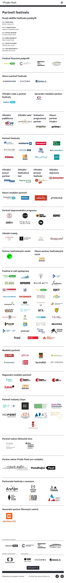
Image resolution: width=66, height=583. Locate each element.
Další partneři (32, 568)
